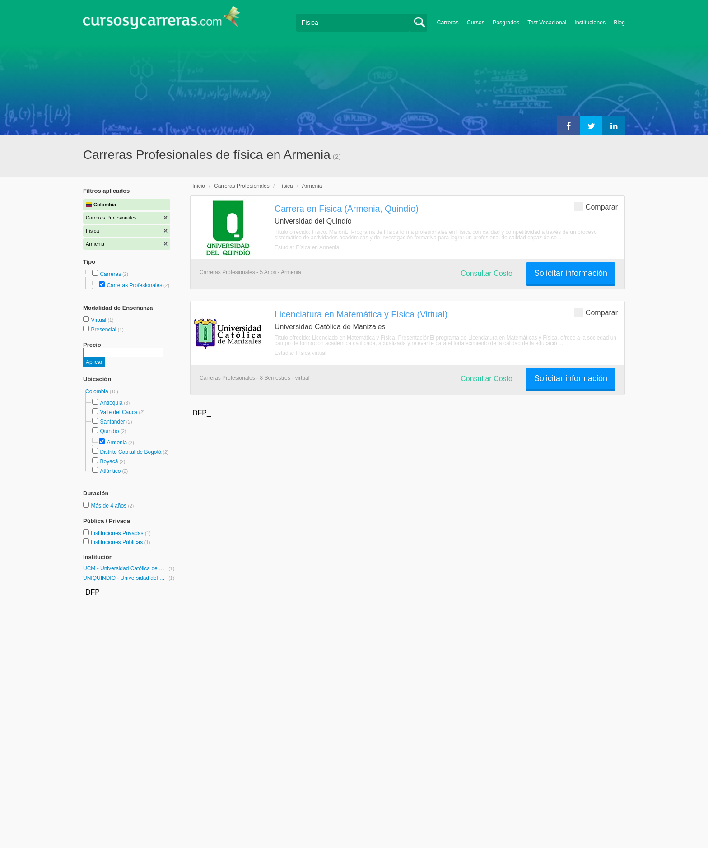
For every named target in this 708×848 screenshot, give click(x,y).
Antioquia (111, 403)
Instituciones (590, 22)
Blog (619, 22)
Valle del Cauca (118, 412)
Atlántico (110, 471)
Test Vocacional (546, 22)
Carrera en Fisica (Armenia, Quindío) (347, 209)
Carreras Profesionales (134, 285)
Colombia (97, 391)
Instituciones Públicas (120, 542)
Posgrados (506, 22)
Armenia (117, 442)
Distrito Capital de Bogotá (130, 452)
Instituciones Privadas (121, 533)
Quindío (109, 431)
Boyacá (109, 461)
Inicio (198, 186)
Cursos (475, 22)
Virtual (99, 320)
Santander (112, 422)
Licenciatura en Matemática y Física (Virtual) (361, 314)
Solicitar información (570, 273)
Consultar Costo (486, 273)
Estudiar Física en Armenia (307, 247)
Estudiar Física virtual (300, 353)
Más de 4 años (109, 506)
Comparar (596, 206)
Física (286, 186)
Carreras (448, 22)
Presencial (104, 329)
